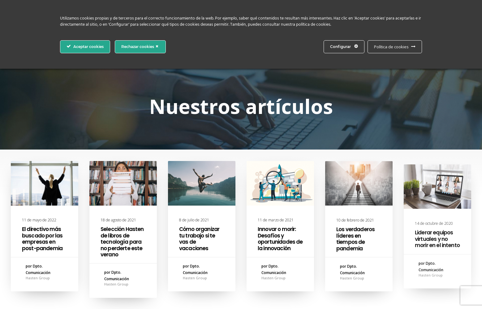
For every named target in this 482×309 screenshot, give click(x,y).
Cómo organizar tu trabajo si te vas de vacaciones (199, 238)
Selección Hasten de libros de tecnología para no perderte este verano (122, 241)
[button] (44, 183)
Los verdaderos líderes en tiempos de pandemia (355, 245)
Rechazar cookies (140, 46)
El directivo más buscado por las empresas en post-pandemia (42, 238)
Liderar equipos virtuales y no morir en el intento (437, 260)
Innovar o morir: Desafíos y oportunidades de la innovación (280, 239)
